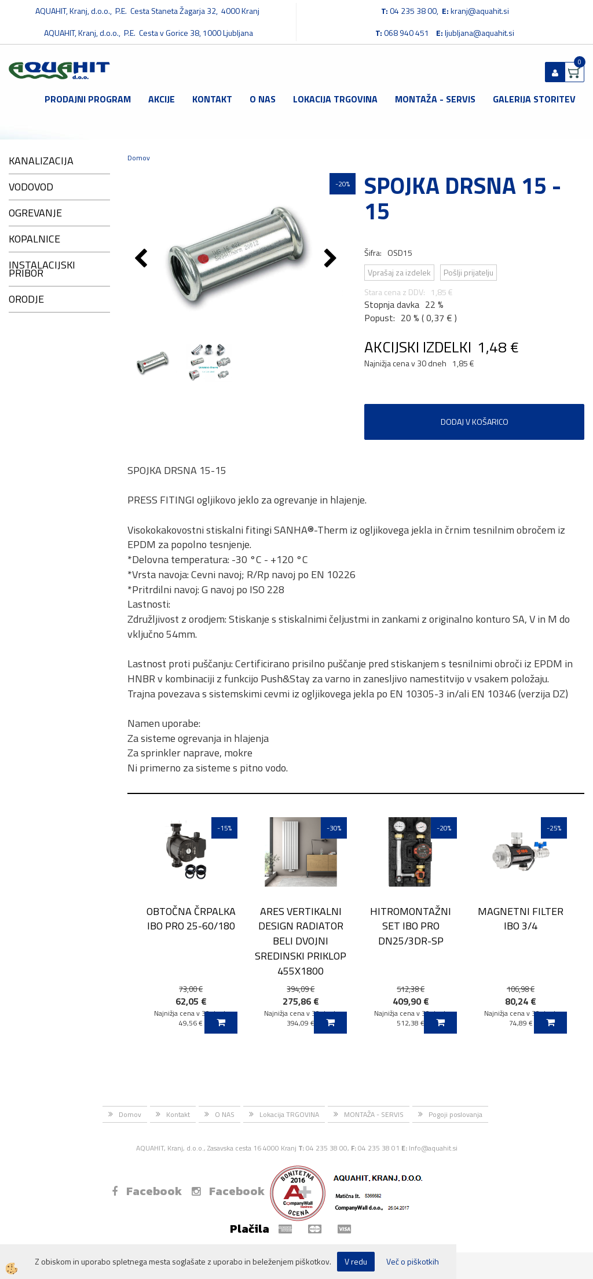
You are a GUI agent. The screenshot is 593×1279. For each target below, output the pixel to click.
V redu (356, 1261)
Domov (138, 157)
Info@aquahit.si (433, 1147)
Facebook (147, 1191)
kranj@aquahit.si (480, 11)
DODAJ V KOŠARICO (474, 422)
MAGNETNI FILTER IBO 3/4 (520, 918)
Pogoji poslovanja (455, 1114)
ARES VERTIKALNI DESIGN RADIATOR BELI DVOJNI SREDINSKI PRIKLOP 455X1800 (300, 941)
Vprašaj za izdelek (399, 272)
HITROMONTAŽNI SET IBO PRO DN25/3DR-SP (410, 926)
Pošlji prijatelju (468, 272)
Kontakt (212, 99)
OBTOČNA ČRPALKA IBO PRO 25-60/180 (191, 918)
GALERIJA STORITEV (534, 99)
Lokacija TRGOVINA (335, 99)
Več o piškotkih (412, 1261)
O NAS (263, 99)
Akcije (161, 99)
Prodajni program (88, 99)
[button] (332, 259)
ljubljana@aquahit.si (479, 33)
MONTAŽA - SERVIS (435, 99)
